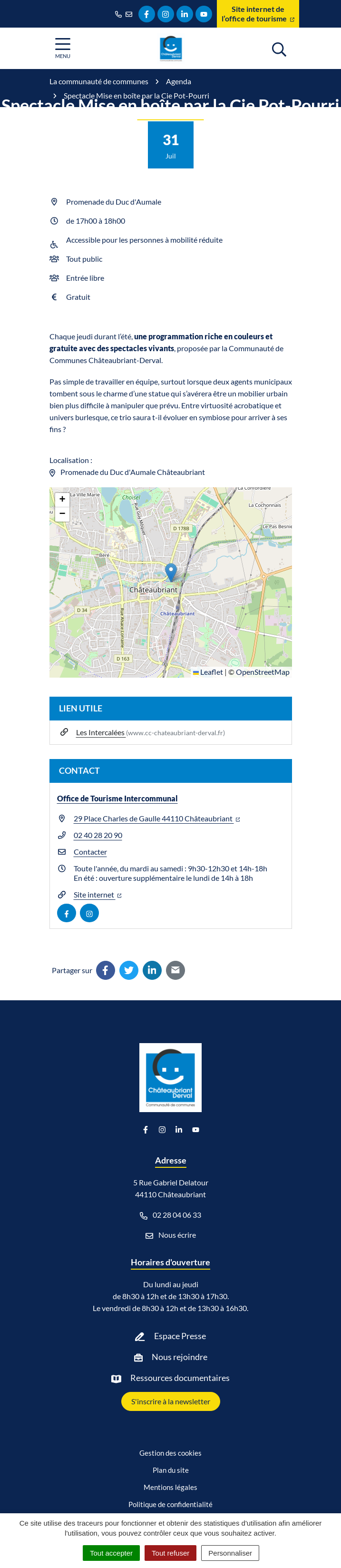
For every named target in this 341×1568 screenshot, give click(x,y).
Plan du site (171, 1470)
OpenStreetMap (263, 671)
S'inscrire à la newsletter (170, 1401)
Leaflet (208, 671)
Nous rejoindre (179, 1356)
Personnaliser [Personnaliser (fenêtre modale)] (230, 1553)
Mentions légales (170, 1487)
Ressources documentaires (180, 1377)
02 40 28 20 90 (98, 834)
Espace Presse (180, 1336)
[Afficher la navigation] (62, 48)
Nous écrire (171, 1235)
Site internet (98, 894)
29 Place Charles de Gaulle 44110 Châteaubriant (157, 818)
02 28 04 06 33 (170, 1215)
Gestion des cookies (170, 1453)
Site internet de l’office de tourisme (258, 13)
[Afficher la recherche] (279, 48)
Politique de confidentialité (170, 1504)
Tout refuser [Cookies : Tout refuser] (170, 1553)
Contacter (90, 851)
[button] (171, 572)
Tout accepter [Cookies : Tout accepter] (111, 1553)
